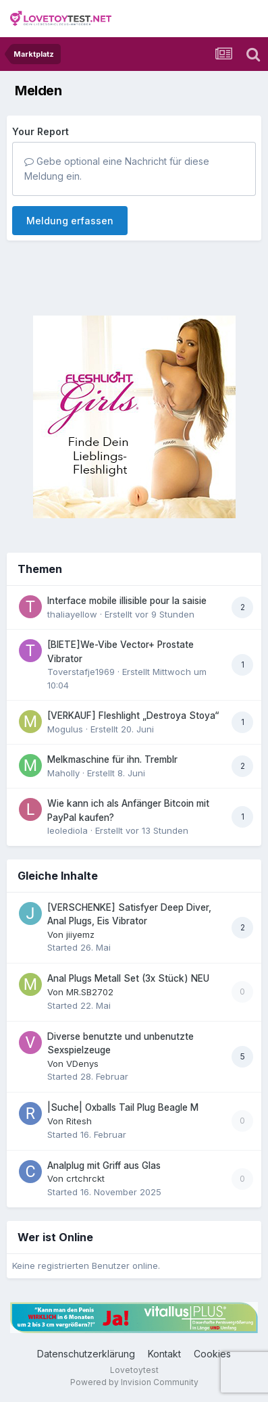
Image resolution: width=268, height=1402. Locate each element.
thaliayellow (72, 614)
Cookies (212, 1353)
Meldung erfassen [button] (69, 220)
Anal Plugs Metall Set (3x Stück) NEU (128, 978)
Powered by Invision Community (134, 1382)
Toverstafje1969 (81, 671)
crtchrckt (85, 1178)
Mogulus (65, 729)
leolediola (67, 830)
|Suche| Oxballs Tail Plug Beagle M (122, 1107)
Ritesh (79, 1121)
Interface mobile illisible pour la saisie (127, 600)
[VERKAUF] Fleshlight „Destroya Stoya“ (133, 715)
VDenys (82, 1063)
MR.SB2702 (89, 991)
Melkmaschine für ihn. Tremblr (112, 759)
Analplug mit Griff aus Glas (104, 1165)
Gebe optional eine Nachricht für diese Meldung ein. (116, 168)
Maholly (63, 773)
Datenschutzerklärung (86, 1353)
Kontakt (164, 1353)
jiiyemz (80, 934)
